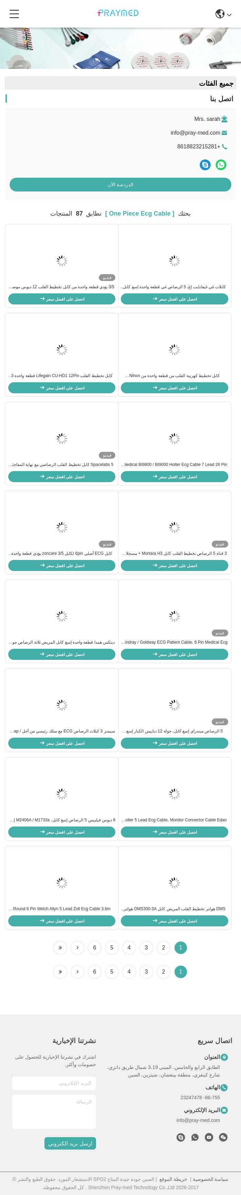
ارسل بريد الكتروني (70, 1143)
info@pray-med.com (195, 133)
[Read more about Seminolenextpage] (77, 972)
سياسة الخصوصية (211, 1179)
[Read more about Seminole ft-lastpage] (60, 972)
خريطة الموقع (173, 1179)
